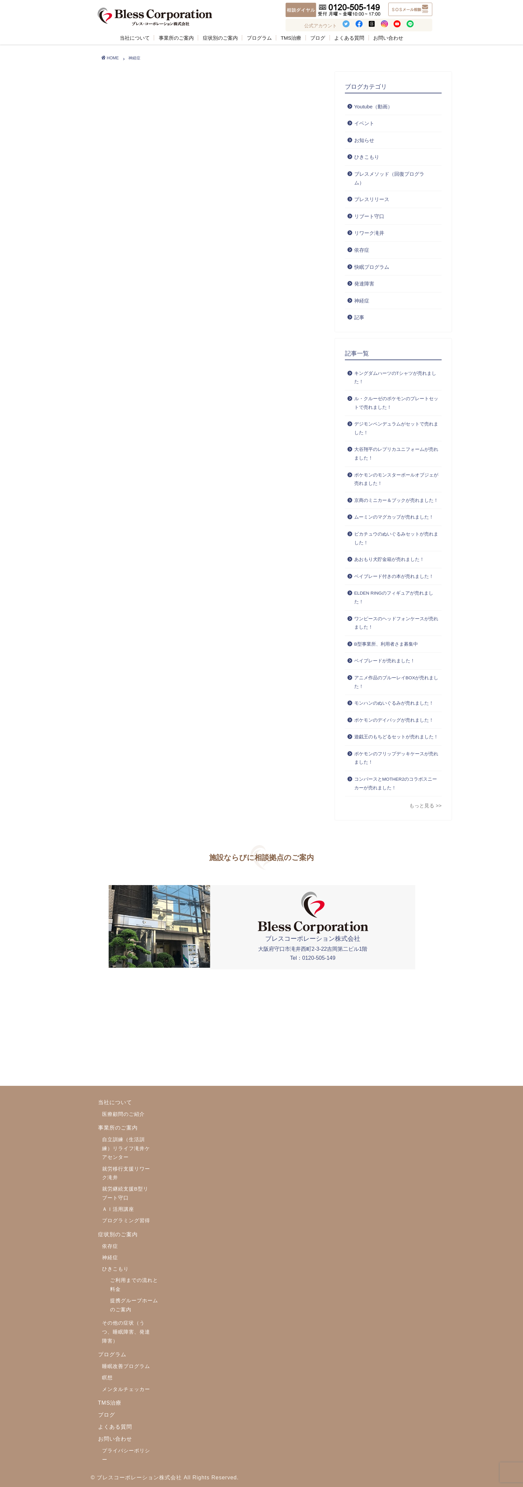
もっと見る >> (425, 805)
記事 (359, 317)
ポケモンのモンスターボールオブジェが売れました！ (396, 479)
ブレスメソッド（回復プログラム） (389, 178)
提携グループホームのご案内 (134, 1305)
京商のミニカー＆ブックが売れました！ (396, 500)
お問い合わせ (388, 38)
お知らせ (364, 140)
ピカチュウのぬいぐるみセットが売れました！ (396, 538)
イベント (364, 123)
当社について (135, 38)
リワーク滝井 (369, 233)
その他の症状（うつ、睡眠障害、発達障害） (126, 1331)
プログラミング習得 (126, 1220)
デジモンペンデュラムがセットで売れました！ (396, 428)
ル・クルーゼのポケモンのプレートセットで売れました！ (396, 403)
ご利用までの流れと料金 (134, 1284)
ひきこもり (366, 157)
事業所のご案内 (176, 38)
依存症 (361, 250)
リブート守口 (369, 216)
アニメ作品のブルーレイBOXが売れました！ (396, 682)
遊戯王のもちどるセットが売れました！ (396, 736)
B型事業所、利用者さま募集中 (386, 644)
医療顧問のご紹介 (123, 1114)
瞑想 (107, 1377)
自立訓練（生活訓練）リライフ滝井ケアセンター (126, 1148)
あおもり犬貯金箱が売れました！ (389, 559)
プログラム (259, 38)
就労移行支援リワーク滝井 (126, 1173)
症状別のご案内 (220, 38)
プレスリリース (371, 199)
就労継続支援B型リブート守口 (125, 1193)
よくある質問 (349, 38)
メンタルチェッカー (126, 1389)
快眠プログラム (371, 267)
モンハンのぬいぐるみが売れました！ (394, 703)
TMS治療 (291, 38)
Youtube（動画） (373, 106)
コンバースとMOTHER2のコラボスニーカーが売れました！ (395, 783)
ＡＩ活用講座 (118, 1209)
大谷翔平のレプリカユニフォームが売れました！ (396, 454)
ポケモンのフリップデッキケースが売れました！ (396, 758)
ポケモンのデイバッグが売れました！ (394, 720)
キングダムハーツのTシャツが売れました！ (395, 378)
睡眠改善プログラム (126, 1366)
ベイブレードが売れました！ (384, 660)
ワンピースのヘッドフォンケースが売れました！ (396, 623)
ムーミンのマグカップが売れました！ (394, 517)
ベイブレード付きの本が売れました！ (394, 576)
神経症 (361, 300)
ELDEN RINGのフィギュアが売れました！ (393, 597)
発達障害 (364, 283)
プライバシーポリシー (126, 1455)
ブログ (317, 38)
